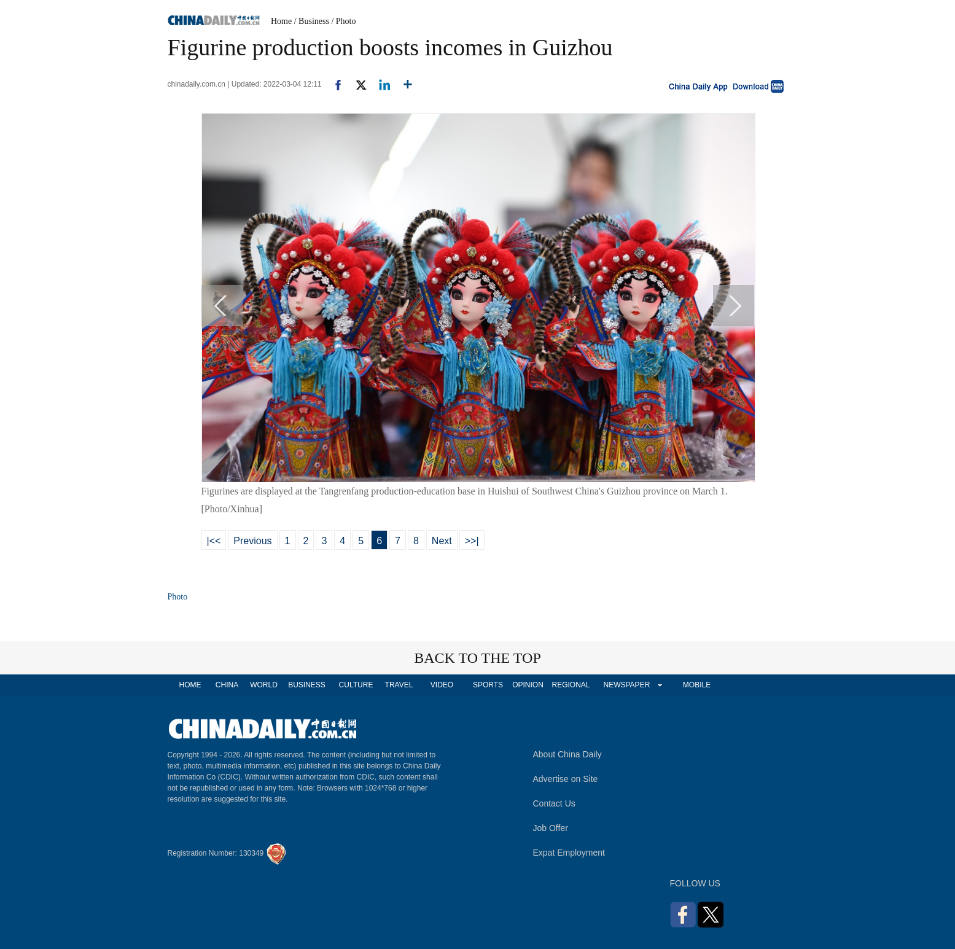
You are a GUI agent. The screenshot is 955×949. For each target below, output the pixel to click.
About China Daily (567, 754)
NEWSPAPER (626, 685)
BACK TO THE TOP (477, 658)
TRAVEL (399, 685)
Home (281, 21)
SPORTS (488, 685)
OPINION (528, 685)
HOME (190, 685)
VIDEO (442, 685)
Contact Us (554, 803)
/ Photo (343, 21)
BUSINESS (306, 685)
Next (442, 541)
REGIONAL (571, 685)
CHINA (227, 685)
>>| (472, 541)
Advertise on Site (565, 779)
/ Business (311, 21)
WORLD (264, 685)
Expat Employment (569, 852)
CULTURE (356, 685)
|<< (214, 541)
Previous (252, 541)
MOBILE (697, 685)
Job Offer (550, 828)
